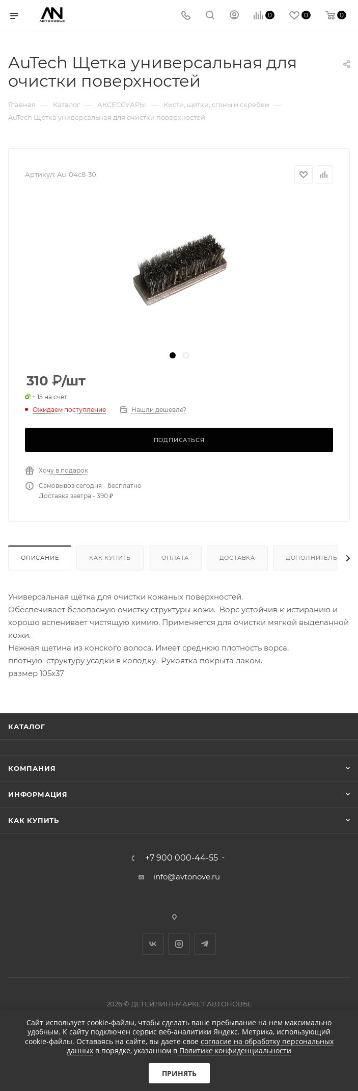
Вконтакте (153, 944)
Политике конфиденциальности (235, 1050)
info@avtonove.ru (186, 876)
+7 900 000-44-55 (181, 858)
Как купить (110, 557)
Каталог (26, 726)
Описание (40, 557)
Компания (32, 768)
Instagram (179, 944)
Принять (179, 1073)
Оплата (175, 557)
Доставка (237, 557)
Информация (38, 794)
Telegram (205, 944)
